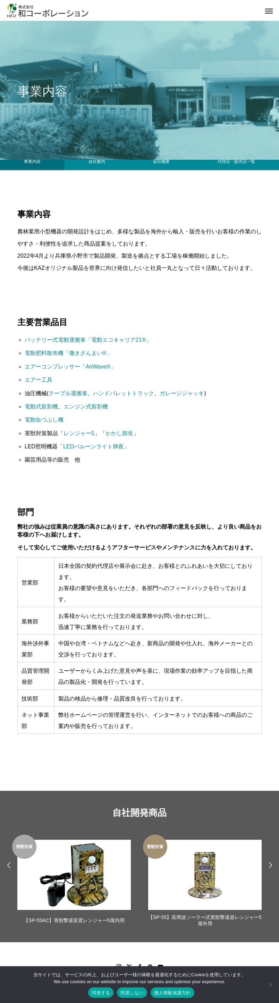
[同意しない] (270, 984)
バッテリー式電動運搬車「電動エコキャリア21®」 (88, 340)
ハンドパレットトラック (123, 393)
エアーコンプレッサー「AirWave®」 (70, 367)
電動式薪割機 (41, 406)
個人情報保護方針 (172, 992)
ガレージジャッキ (182, 393)
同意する (101, 992)
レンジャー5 (79, 433)
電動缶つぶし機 (44, 420)
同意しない (131, 992)
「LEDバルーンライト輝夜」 (93, 446)
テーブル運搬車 (68, 393)
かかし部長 (119, 433)
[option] (74, 881)
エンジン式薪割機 (86, 406)
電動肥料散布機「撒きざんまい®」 (68, 353)
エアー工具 (38, 380)
